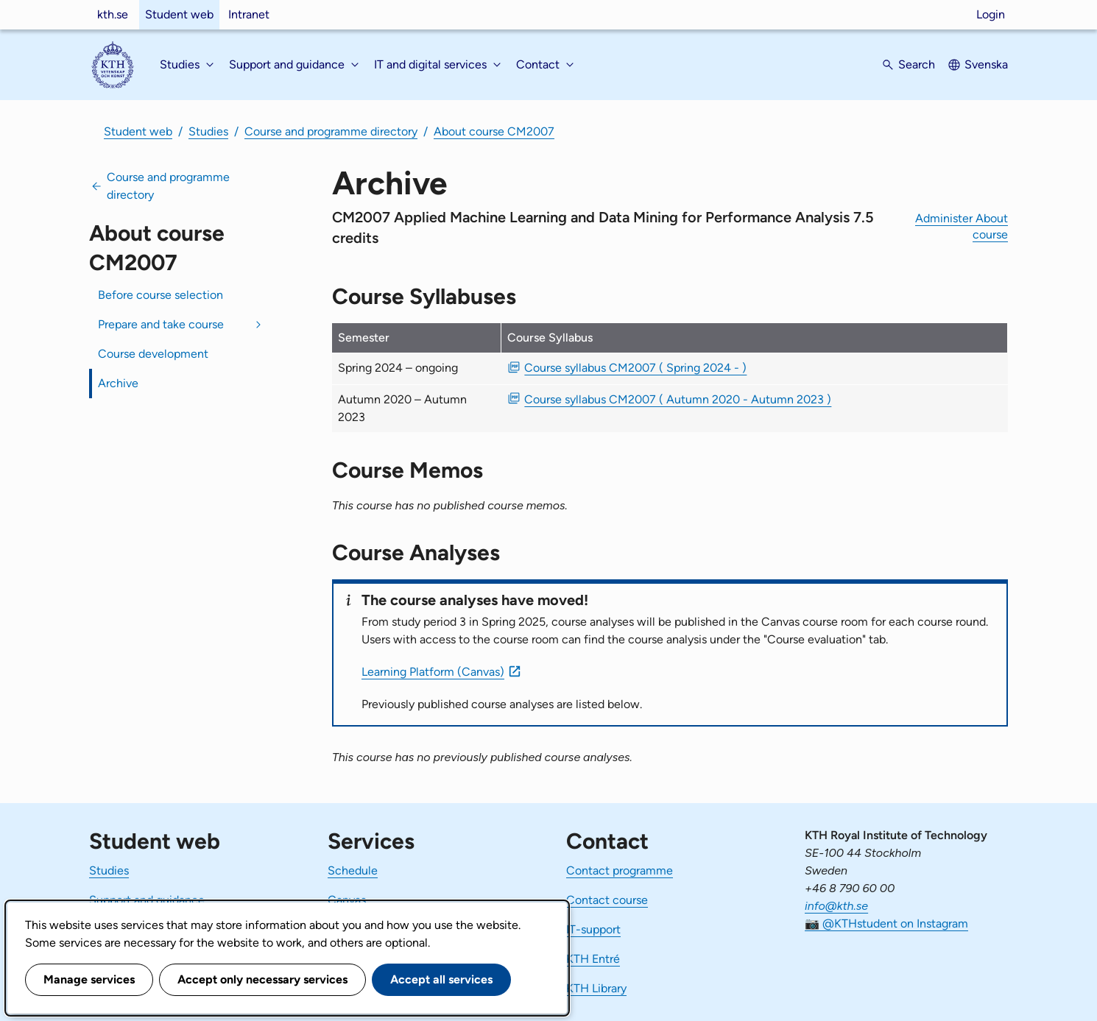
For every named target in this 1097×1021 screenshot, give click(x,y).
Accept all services (441, 979)
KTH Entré (593, 959)
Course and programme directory (330, 131)
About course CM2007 (494, 131)
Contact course (607, 900)
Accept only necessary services (262, 979)
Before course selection (160, 295)
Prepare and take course (161, 324)
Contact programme (619, 870)
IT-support (593, 929)
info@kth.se (836, 906)
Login (990, 14)
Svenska (986, 64)
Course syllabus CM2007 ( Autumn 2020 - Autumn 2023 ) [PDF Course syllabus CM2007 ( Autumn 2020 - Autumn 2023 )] (677, 399)
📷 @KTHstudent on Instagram (886, 923)
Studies (208, 131)
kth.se (112, 14)
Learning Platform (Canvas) (432, 672)
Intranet (248, 14)
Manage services (89, 979)
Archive (118, 383)
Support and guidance (147, 900)
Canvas (347, 900)
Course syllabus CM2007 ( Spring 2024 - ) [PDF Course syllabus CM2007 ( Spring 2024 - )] (635, 368)
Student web (179, 14)
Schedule (353, 870)
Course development (153, 354)
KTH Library (596, 988)
